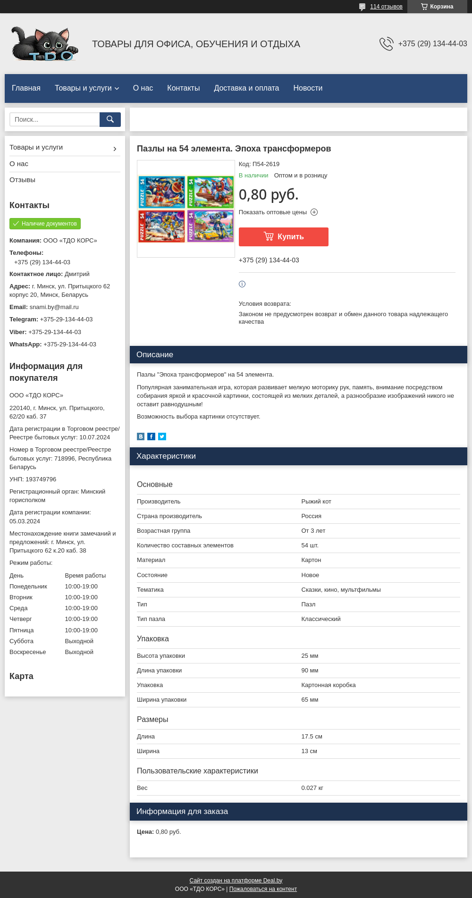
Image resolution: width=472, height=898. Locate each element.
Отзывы (22, 180)
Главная (26, 88)
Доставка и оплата (246, 88)
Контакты (183, 88)
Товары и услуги (83, 88)
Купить (291, 237)
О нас (143, 88)
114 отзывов (386, 6)
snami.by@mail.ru (54, 307)
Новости (307, 88)
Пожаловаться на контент (263, 889)
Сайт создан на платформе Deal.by (236, 880)
